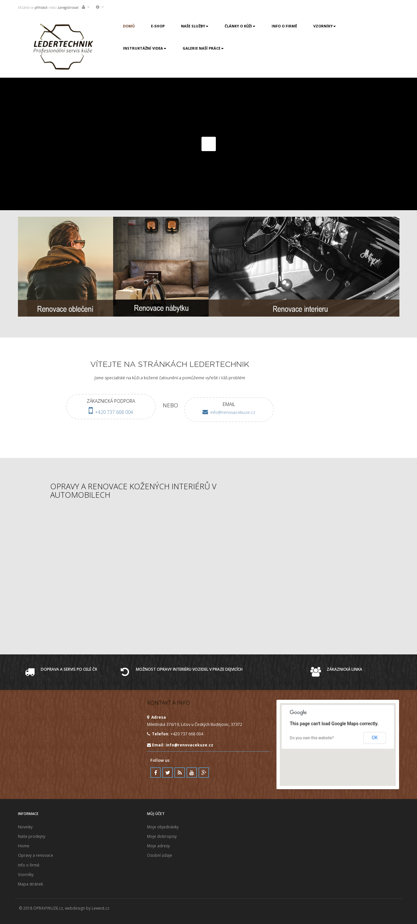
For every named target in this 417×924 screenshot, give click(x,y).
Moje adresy (158, 846)
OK (375, 737)
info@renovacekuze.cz (189, 745)
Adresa (156, 717)
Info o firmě (28, 865)
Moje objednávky (163, 827)
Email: (180, 745)
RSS (179, 772)
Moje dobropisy (162, 836)
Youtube (191, 772)
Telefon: (158, 734)
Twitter (167, 772)
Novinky (25, 827)
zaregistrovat (68, 7)
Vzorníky (26, 874)
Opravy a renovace (35, 855)
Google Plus (204, 772)
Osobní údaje (159, 855)
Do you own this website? (312, 738)
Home (23, 846)
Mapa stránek (30, 884)
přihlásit (41, 7)
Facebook (155, 772)
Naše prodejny (31, 836)
